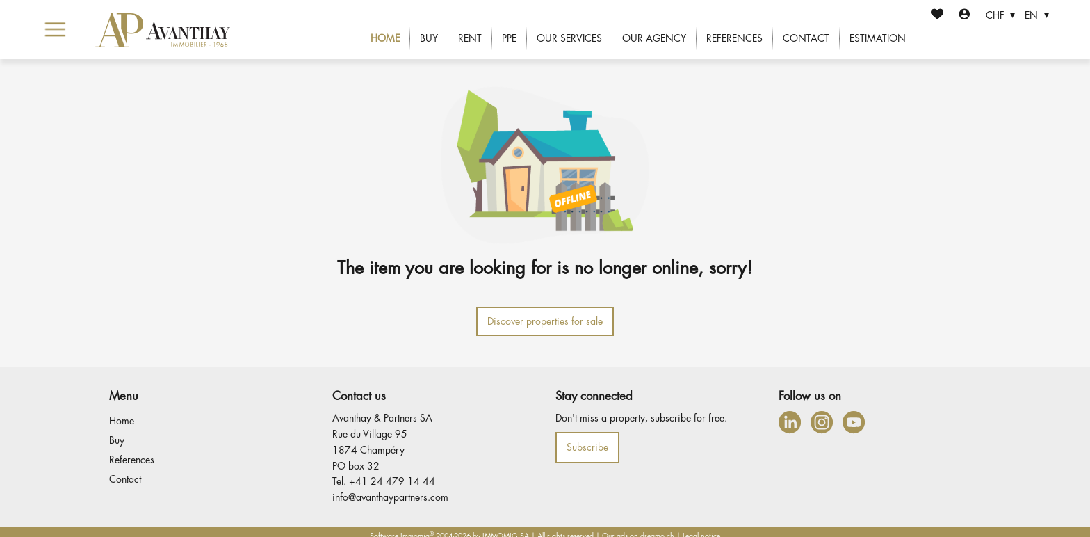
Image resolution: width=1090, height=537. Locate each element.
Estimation (877, 38)
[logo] (163, 30)
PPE (509, 38)
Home (385, 38)
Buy (429, 38)
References (734, 38)
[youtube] (854, 422)
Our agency (654, 38)
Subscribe (587, 447)
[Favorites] (937, 16)
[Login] (964, 16)
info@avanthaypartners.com (390, 497)
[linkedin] (790, 422)
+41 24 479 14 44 (392, 481)
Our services (569, 38)
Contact (806, 38)
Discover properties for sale (545, 321)
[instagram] (822, 422)
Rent (470, 38)
